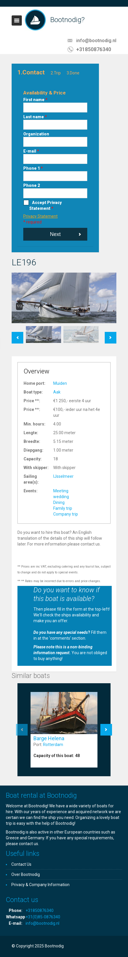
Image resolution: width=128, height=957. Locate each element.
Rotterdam (53, 744)
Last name (35, 117)
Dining (59, 502)
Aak (57, 392)
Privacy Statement (40, 216)
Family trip (62, 508)
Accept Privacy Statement (45, 205)
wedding (61, 496)
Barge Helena (48, 738)
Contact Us (21, 864)
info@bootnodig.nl (96, 40)
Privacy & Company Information (40, 884)
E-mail (31, 151)
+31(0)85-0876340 (43, 917)
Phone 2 (31, 185)
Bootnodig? (67, 20)
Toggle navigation (17, 20)
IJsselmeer (63, 476)
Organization (36, 134)
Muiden (60, 383)
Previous (17, 335)
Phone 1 (33, 168)
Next (55, 234)
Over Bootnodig (25, 874)
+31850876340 (93, 49)
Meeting (60, 491)
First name (35, 99)
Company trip (65, 514)
